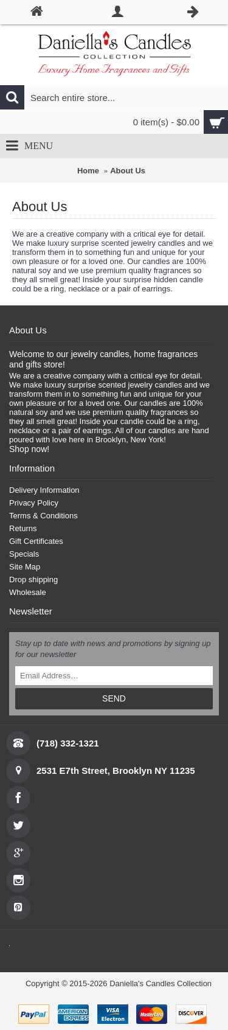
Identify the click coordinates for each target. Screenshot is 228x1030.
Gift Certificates (36, 541)
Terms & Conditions (43, 515)
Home (88, 170)
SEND (114, 698)
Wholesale (27, 592)
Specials (24, 553)
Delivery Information (44, 490)
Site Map (24, 566)
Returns (23, 528)
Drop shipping (33, 579)
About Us (127, 170)
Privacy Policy (33, 502)
